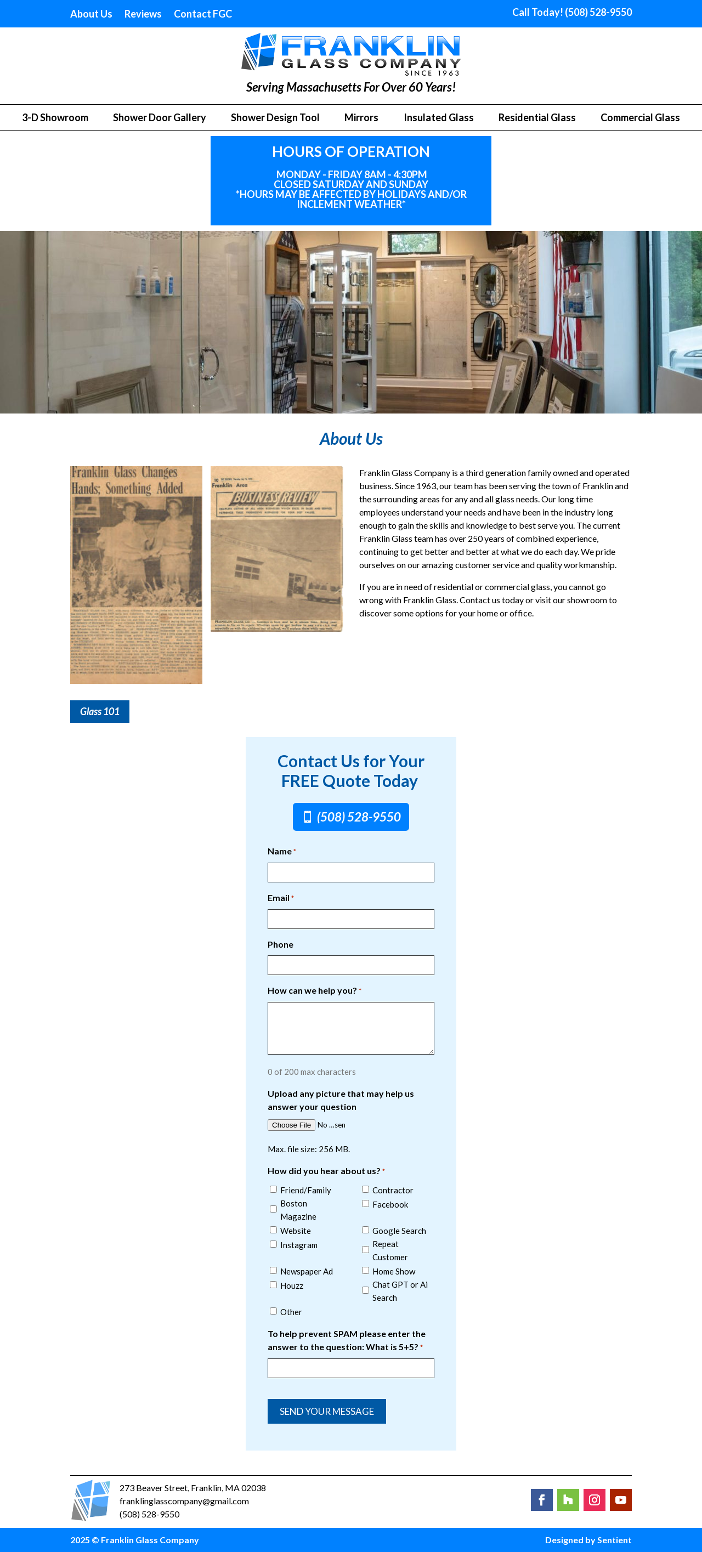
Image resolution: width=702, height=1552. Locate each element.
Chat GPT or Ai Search (400, 1290)
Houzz (291, 1285)
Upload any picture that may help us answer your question (341, 1100)
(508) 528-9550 (359, 816)
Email (281, 898)
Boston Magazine (298, 1209)
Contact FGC (203, 15)
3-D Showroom (55, 118)
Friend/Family (305, 1190)
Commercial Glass (640, 118)
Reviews (143, 15)
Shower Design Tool (275, 118)
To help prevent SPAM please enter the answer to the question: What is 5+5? (347, 1341)
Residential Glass (537, 118)
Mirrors (361, 118)
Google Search (399, 1231)
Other (291, 1312)
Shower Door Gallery (159, 118)
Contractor (393, 1190)
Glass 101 (100, 711)
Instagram (299, 1245)
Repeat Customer (390, 1250)
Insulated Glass (439, 118)
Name (282, 851)
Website (295, 1231)
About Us (91, 15)
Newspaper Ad (306, 1271)
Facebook (390, 1204)
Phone (280, 944)
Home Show (393, 1271)
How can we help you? (314, 991)
